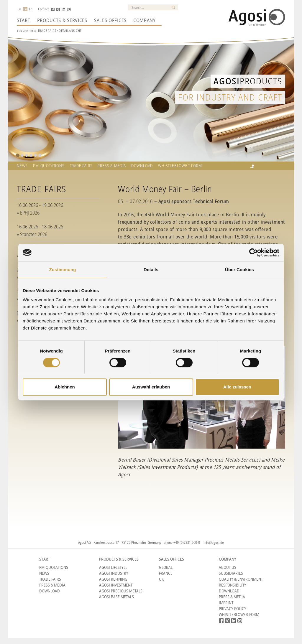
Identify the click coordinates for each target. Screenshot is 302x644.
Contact (43, 9)
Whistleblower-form (180, 166)
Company (144, 20)
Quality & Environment (241, 579)
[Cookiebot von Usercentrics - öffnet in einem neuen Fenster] (253, 252)
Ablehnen (65, 386)
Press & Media (112, 166)
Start (23, 20)
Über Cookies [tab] (239, 269)
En (25, 9)
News (22, 166)
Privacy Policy (232, 608)
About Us (227, 567)
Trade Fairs (47, 30)
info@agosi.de (213, 542)
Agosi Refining (113, 579)
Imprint (226, 602)
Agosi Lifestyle (113, 567)
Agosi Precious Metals (120, 591)
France (166, 573)
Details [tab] (151, 269)
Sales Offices (110, 20)
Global (166, 567)
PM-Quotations (53, 567)
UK (161, 579)
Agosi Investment (115, 585)
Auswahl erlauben (151, 386)
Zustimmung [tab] (62, 269)
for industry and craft (230, 97)
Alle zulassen (237, 386)
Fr (30, 9)
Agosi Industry (113, 573)
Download (142, 166)
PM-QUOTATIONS (48, 166)
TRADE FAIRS (81, 166)
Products (248, 81)
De (19, 9)
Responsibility (232, 585)
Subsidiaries (231, 573)
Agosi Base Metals (116, 596)
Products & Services (62, 20)
